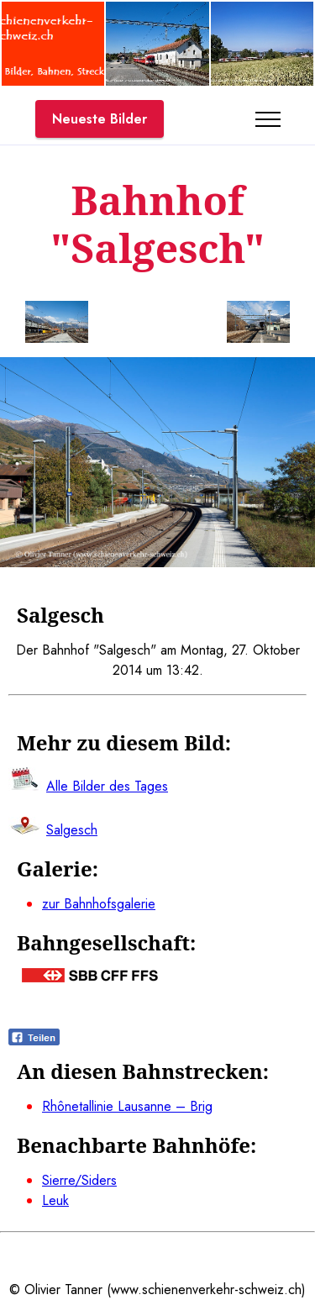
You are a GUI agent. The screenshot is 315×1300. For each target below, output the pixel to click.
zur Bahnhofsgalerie (98, 903)
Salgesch (71, 829)
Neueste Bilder (99, 119)
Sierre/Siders (79, 1180)
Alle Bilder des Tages (107, 786)
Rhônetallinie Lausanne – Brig (127, 1106)
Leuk (55, 1200)
